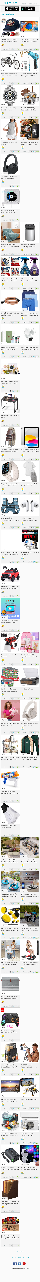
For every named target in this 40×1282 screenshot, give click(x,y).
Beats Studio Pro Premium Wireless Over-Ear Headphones (29, 725)
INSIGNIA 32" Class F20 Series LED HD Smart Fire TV (10, 1100)
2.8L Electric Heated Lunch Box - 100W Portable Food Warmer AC (9, 1135)
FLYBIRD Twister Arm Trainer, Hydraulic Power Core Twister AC (29, 1067)
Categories (33, 4)
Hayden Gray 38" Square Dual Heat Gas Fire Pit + (29, 929)
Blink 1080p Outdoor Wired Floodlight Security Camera (29, 348)
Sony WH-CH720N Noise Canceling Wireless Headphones (9, 178)
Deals (24, 4)
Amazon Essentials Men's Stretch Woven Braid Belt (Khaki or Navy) (9, 452)
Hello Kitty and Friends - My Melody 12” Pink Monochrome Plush (10, 725)
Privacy (21, 1257)
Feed (27, 1257)
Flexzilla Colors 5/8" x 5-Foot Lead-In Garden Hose (10, 314)
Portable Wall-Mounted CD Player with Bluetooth (9, 211)
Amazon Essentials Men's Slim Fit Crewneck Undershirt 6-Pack (29, 486)
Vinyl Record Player (27, 689)
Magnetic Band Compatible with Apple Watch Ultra (10, 485)
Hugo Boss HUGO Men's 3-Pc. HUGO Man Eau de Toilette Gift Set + (9, 349)
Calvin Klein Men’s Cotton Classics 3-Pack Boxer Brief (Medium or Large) (29, 315)
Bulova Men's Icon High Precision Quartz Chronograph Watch (8, 110)
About (13, 1257)
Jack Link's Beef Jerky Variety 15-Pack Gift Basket (10, 1237)
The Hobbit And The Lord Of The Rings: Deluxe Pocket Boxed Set (10, 1204)
